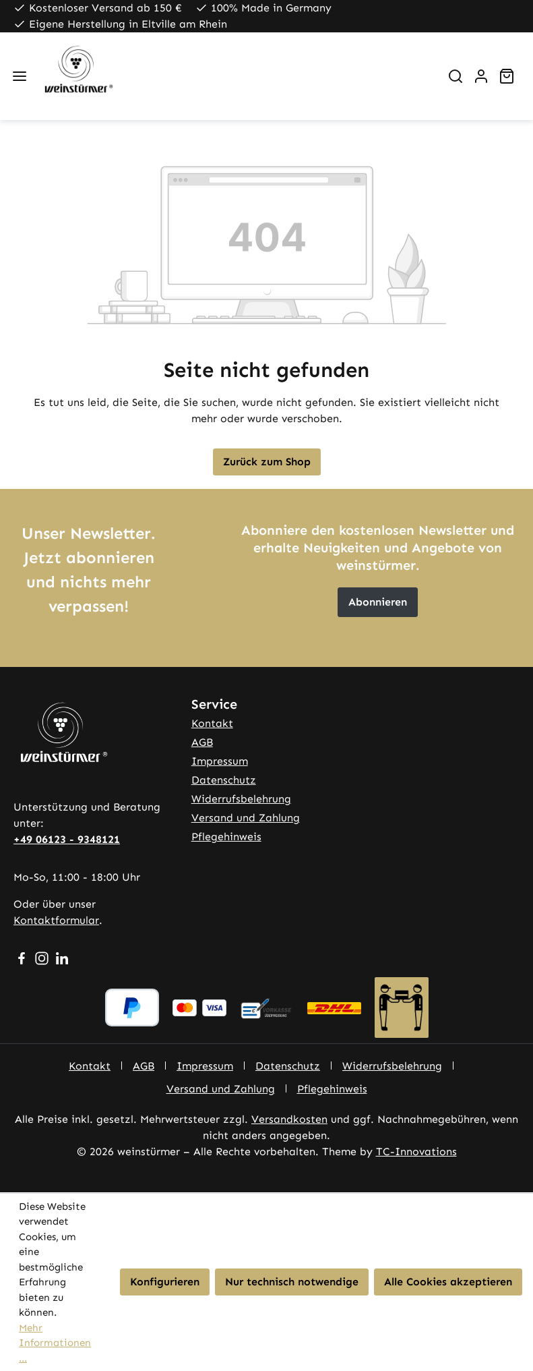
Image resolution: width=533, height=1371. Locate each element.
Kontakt (212, 723)
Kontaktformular (56, 920)
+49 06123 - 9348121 (66, 839)
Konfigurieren (164, 1281)
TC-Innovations (416, 1151)
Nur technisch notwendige (291, 1281)
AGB (202, 742)
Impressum (219, 761)
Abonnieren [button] (377, 601)
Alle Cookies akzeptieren (448, 1281)
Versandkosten (289, 1119)
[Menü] (19, 76)
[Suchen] (455, 76)
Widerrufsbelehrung (241, 798)
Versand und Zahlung (245, 817)
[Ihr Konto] (481, 76)
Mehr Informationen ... (55, 1343)
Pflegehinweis (226, 836)
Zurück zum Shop (267, 461)
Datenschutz (223, 780)
